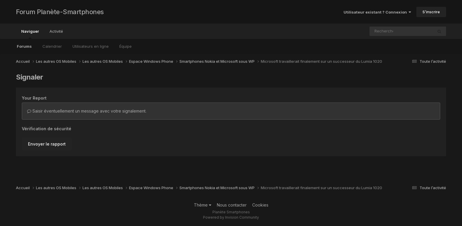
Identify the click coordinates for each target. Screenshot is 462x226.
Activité (56, 31)
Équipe (125, 46)
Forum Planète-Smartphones (60, 12)
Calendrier (52, 46)
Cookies (260, 204)
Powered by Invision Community (231, 217)
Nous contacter (232, 204)
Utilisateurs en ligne (90, 46)
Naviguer (30, 34)
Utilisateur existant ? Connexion (377, 12)
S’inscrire (431, 11)
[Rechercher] (384, 31)
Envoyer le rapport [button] (47, 143)
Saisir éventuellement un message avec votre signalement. (86, 110)
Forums (24, 46)
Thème (202, 204)
